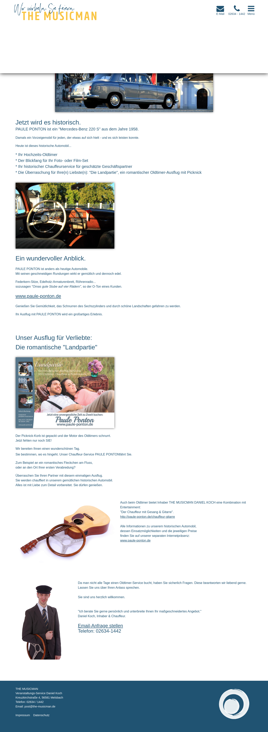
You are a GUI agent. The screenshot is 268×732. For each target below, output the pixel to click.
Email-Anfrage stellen (100, 625)
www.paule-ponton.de (38, 296)
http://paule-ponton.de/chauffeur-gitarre (147, 516)
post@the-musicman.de (39, 706)
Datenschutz (41, 715)
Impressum (23, 715)
